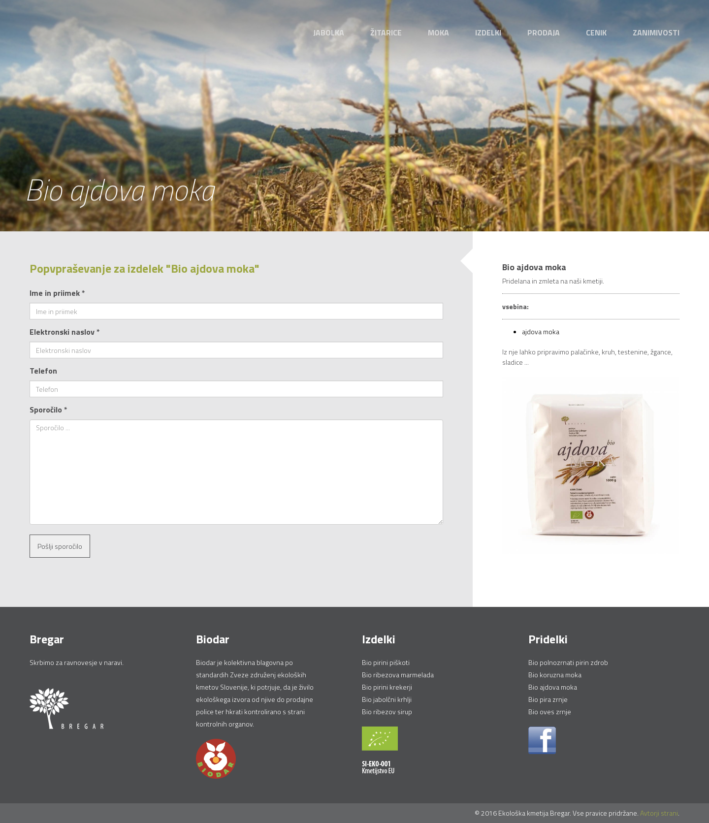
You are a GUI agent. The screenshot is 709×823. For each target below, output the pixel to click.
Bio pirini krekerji (387, 687)
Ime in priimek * (57, 293)
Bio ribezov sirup (387, 711)
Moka (438, 32)
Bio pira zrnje (548, 699)
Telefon (43, 371)
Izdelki (488, 32)
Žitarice (386, 32)
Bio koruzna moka (554, 674)
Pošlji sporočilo (59, 546)
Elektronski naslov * (65, 332)
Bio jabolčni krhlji (387, 699)
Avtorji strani (659, 813)
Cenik (596, 32)
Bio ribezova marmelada (398, 674)
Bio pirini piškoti (386, 662)
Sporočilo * (48, 409)
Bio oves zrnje (549, 711)
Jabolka (328, 32)
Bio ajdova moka (552, 687)
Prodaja (543, 32)
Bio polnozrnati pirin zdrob (568, 662)
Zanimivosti (656, 32)
